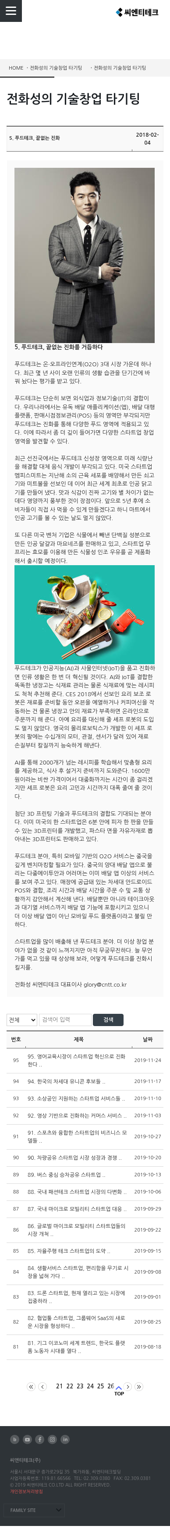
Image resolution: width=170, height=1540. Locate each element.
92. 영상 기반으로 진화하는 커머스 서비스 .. (77, 1116)
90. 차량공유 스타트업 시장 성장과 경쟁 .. (75, 1158)
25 (100, 1386)
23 (80, 1386)
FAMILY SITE (23, 1510)
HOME (16, 68)
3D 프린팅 (39, 814)
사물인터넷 (94, 668)
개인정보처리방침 (26, 1491)
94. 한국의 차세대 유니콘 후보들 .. (67, 1081)
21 (59, 1386)
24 (90, 1386)
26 (110, 1386)
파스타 (97, 831)
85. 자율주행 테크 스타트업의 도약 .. (69, 1251)
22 (70, 1386)
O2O (90, 364)
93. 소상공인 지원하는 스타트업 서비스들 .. (76, 1098)
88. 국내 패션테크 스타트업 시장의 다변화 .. (77, 1192)
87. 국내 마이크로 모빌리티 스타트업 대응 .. (77, 1209)
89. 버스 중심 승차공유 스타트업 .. (67, 1175)
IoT (114, 668)
